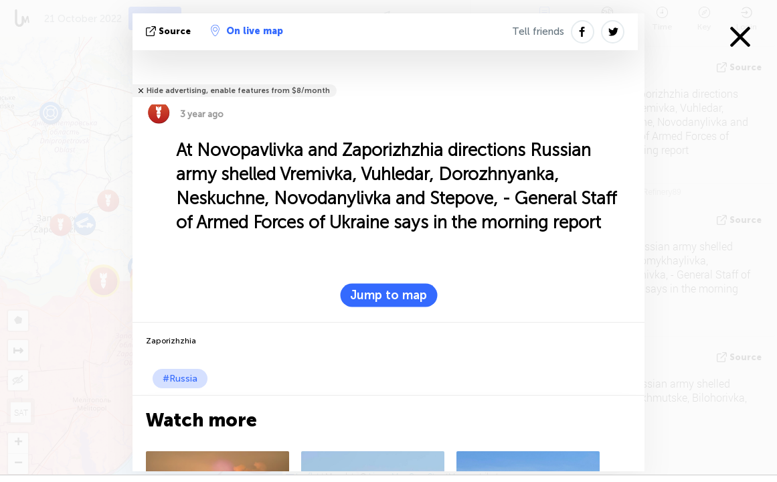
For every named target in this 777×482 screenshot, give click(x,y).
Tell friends (538, 31)
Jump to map (388, 295)
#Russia (180, 378)
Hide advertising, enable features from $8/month (238, 90)
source (170, 31)
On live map (247, 31)
